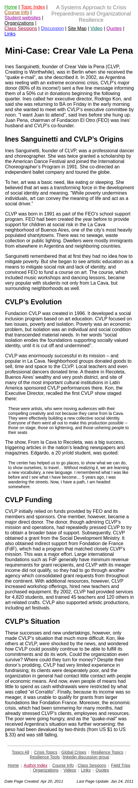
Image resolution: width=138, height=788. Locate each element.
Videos (69, 770)
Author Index (35, 765)
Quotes (114, 28)
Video (96, 28)
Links (9, 33)
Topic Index (33, 7)
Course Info (16, 12)
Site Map (77, 28)
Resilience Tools (45, 757)
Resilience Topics (107, 752)
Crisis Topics (45, 752)
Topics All (20, 752)
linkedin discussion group (86, 757)
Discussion (52, 28)
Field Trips (120, 765)
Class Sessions (20, 28)
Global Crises (73, 752)
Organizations (19, 23)
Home (10, 7)
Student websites (22, 17)
